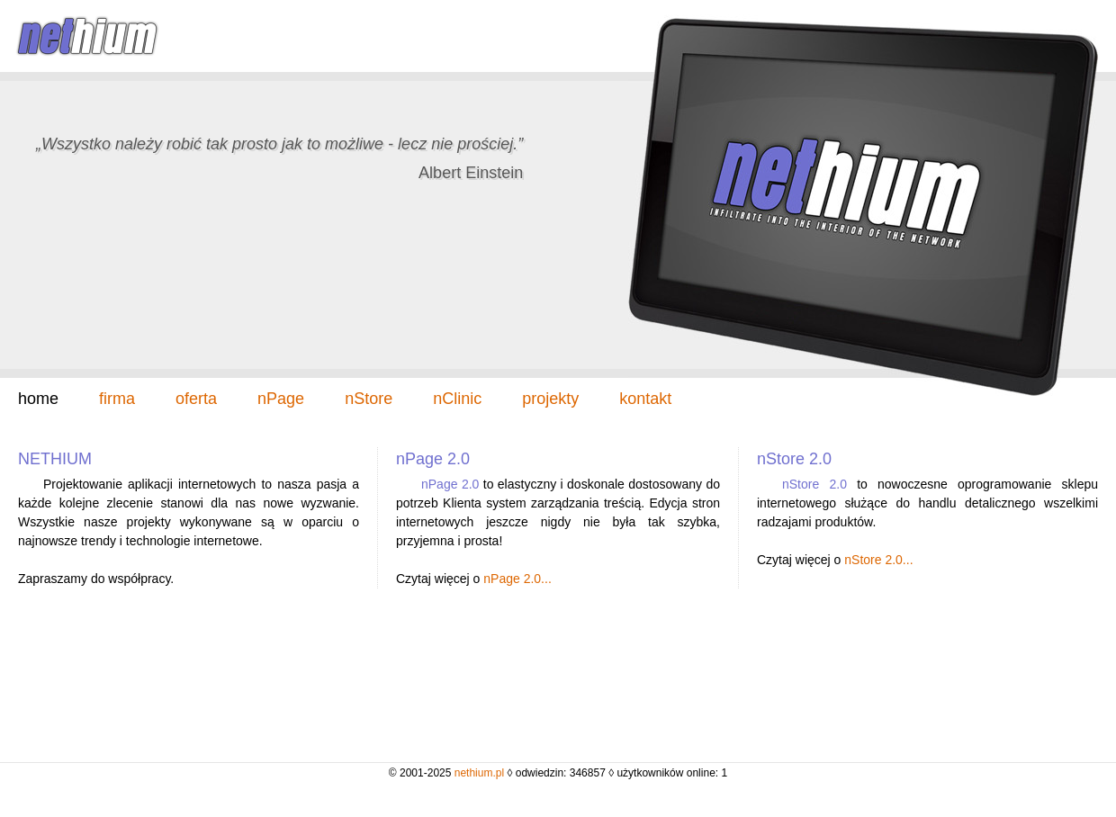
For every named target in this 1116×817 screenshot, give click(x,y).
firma (117, 399)
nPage (280, 399)
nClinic (457, 399)
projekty (550, 399)
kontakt (645, 399)
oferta (196, 399)
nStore (368, 399)
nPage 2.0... (517, 578)
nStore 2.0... (878, 559)
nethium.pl (479, 773)
